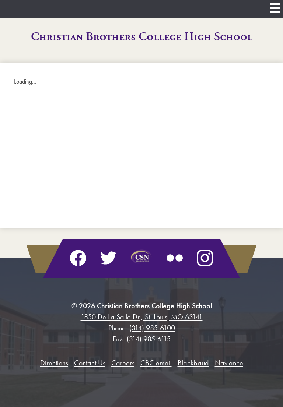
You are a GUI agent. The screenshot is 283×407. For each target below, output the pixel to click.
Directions (54, 363)
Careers (122, 363)
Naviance (229, 363)
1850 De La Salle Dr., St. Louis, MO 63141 (142, 317)
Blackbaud (193, 363)
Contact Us (89, 363)
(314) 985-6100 (152, 328)
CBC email (156, 363)
